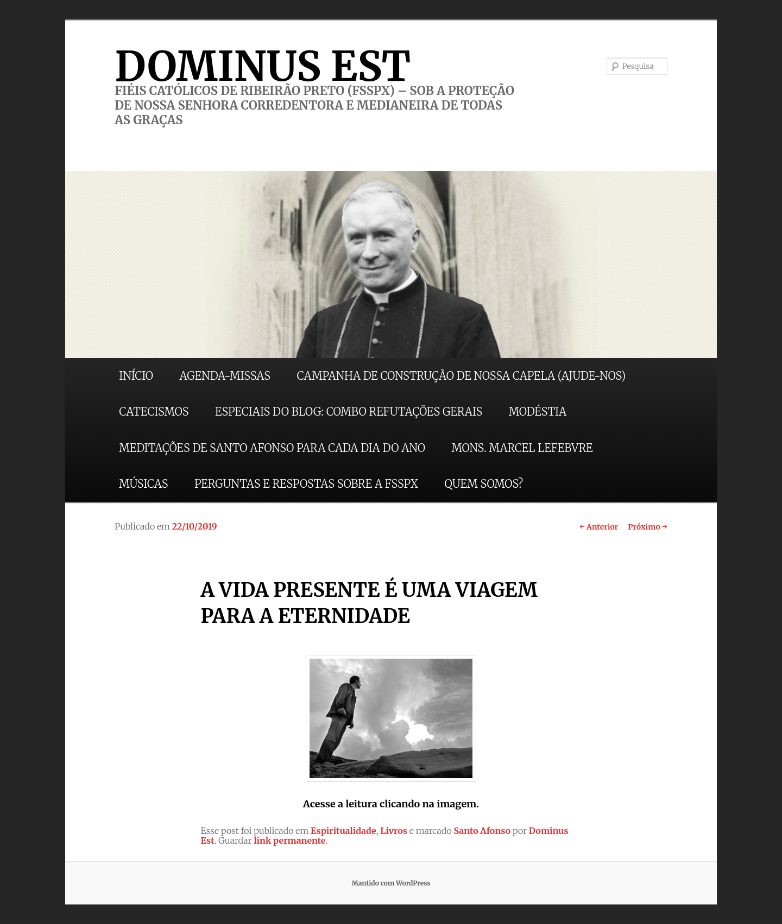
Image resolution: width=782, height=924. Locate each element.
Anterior (598, 527)
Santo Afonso (481, 830)
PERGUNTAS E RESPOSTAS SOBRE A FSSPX (306, 483)
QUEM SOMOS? (483, 483)
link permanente (289, 840)
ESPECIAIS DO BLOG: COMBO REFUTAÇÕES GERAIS (348, 411)
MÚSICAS (143, 483)
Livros (393, 830)
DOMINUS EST (263, 66)
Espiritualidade (343, 830)
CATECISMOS (153, 411)
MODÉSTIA (537, 411)
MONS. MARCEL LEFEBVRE (521, 448)
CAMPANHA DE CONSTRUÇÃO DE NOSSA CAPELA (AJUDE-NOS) (461, 376)
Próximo (647, 527)
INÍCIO (136, 376)
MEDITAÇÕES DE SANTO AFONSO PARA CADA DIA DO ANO (272, 448)
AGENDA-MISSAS (225, 376)
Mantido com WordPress (390, 883)
